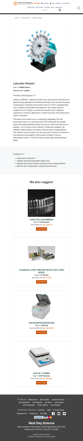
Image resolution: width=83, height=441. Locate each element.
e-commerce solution (48, 436)
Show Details (41, 229)
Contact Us (58, 7)
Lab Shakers (59, 402)
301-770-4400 (35, 3)
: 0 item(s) (45, 3)
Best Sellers (44, 400)
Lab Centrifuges (29, 405)
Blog (52, 7)
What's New (31, 7)
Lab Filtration (55, 405)
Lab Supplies (37, 402)
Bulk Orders (39, 7)
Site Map (43, 413)
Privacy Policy (58, 410)
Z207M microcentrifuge (41, 323)
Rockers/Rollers (58, 400)
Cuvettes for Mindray (42, 219)
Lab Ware (48, 402)
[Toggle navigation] (79, 8)
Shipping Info (22, 413)
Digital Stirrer (41, 373)
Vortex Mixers (42, 405)
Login (52, 3)
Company (47, 7)
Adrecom (39, 436)
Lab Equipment (24, 402)
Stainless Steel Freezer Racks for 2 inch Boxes (41, 271)
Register (58, 3)
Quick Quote (66, 3)
